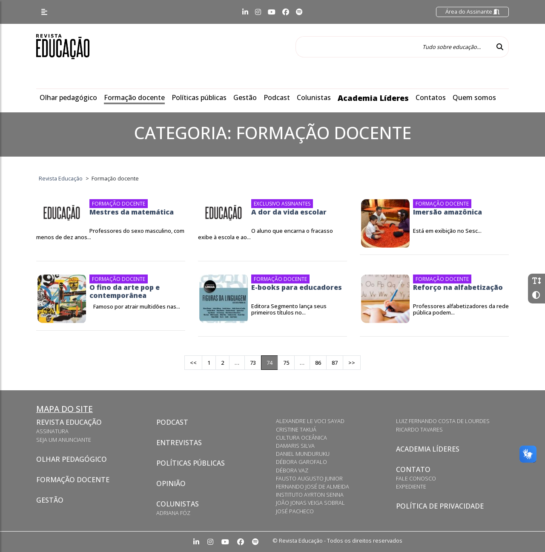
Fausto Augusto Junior (309, 478)
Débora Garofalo (301, 462)
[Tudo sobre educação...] (393, 46)
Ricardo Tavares (419, 429)
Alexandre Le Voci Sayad (310, 421)
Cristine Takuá (296, 429)
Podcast (277, 97)
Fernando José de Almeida (312, 486)
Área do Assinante (472, 11)
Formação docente (134, 97)
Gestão (245, 97)
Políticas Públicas (190, 463)
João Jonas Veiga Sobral (310, 502)
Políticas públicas (199, 97)
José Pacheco (295, 511)
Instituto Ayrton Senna (310, 494)
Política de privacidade (440, 506)
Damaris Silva (295, 445)
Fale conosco (416, 478)
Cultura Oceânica (301, 437)
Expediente (411, 486)
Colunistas (314, 97)
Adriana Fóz (173, 513)
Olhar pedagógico (68, 97)
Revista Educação (69, 422)
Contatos (431, 97)
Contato (413, 469)
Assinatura (52, 431)
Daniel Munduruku (303, 454)
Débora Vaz (292, 470)
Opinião (171, 483)
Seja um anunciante (63, 439)
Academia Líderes (373, 98)
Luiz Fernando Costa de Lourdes (443, 421)
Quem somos (474, 97)
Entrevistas (179, 442)
